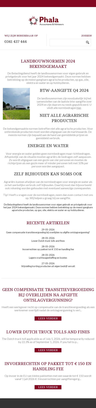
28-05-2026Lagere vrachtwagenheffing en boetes (48, 256)
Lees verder (48, 318)
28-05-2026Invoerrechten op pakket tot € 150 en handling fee (48, 248)
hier (79, 107)
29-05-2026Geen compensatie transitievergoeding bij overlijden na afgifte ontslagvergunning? (48, 231)
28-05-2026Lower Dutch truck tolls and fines (48, 239)
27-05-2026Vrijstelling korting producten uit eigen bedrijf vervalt (48, 265)
